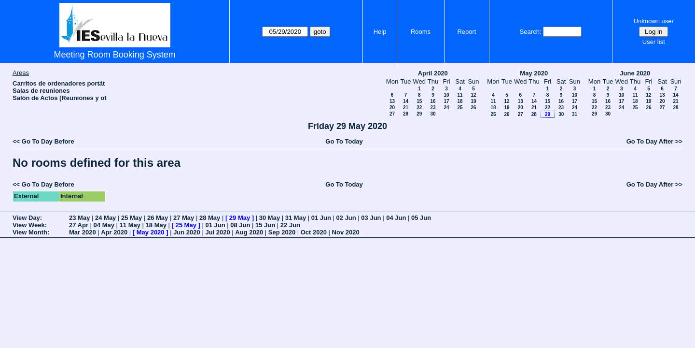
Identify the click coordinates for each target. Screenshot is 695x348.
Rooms (421, 31)
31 (574, 114)
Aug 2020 (249, 232)
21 (405, 107)
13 (392, 101)
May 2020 (534, 73)
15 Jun (265, 225)
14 (405, 101)
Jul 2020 (217, 232)
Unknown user (654, 21)
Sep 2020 (281, 232)
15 (419, 101)
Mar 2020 (82, 232)
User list (653, 41)
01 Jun (321, 217)
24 (446, 107)
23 (432, 107)
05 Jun (421, 217)
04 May (104, 225)
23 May (79, 217)
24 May (105, 217)
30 (432, 113)
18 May (156, 225)
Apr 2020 (114, 232)
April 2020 (433, 73)
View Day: (27, 217)
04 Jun (396, 217)
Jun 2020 (186, 232)
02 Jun (346, 217)
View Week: (30, 225)
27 (392, 113)
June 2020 (635, 73)
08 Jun (240, 225)
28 (405, 113)
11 (459, 95)
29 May (239, 217)
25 (459, 107)
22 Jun (290, 225)
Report (466, 31)
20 (392, 107)
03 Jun (371, 217)
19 (473, 101)
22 (419, 107)
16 (432, 101)
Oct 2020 (314, 232)
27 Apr (78, 225)
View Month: (31, 232)
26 (473, 107)
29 (419, 113)
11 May (130, 225)
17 (446, 101)
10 (446, 95)
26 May (157, 217)
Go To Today (344, 141)
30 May (269, 217)
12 (473, 95)
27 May (183, 217)
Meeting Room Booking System (115, 54)
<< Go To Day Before (43, 141)
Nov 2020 (346, 232)
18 (459, 101)
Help (380, 31)
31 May (295, 217)
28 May (209, 217)
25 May (131, 217)
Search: (531, 31)
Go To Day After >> (654, 141)
